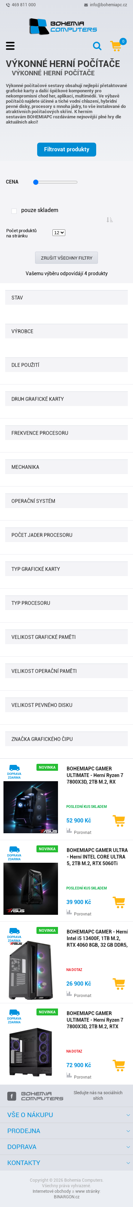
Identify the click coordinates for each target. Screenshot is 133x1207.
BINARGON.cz (67, 1197)
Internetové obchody (52, 1191)
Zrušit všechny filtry (66, 258)
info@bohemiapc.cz (108, 4)
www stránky (87, 1191)
